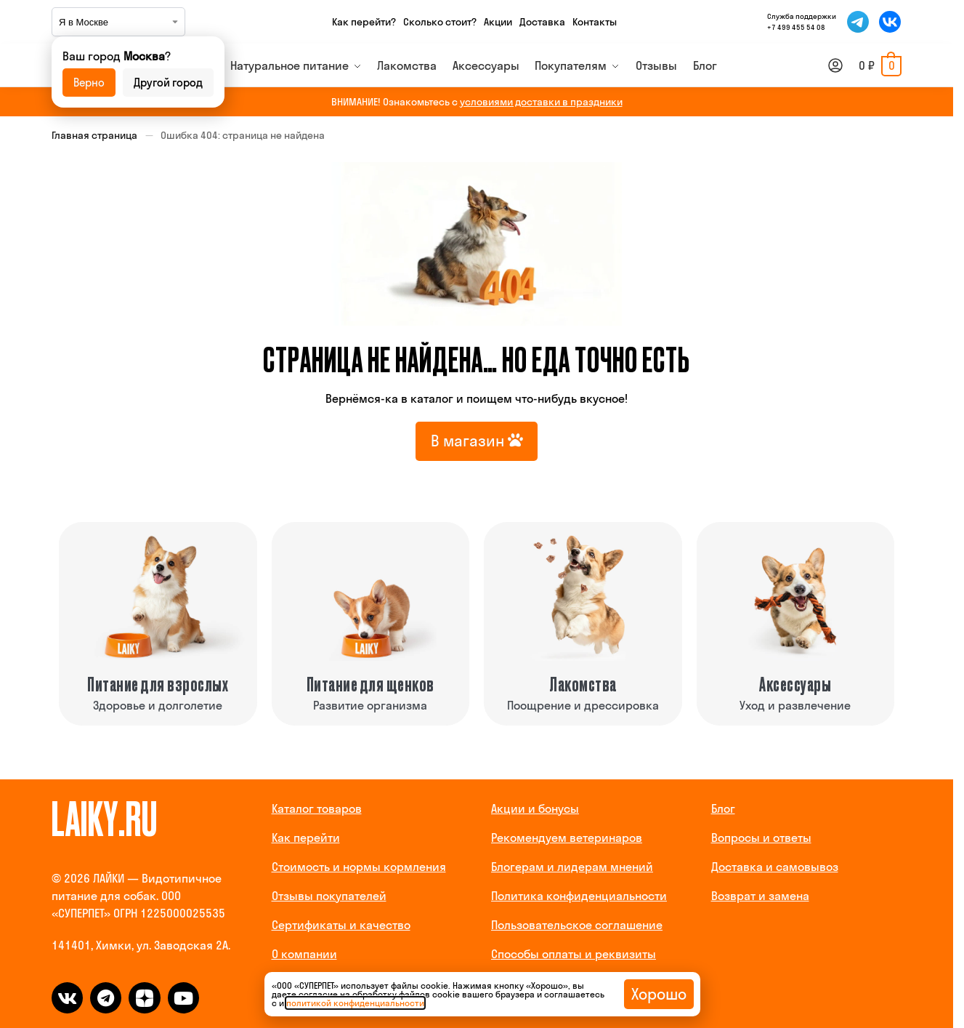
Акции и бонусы (535, 808)
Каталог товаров (317, 808)
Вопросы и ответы (761, 837)
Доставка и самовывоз (774, 866)
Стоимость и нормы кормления (359, 866)
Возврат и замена (760, 895)
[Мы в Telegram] (858, 21)
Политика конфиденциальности (579, 895)
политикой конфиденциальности (355, 1002)
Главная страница (94, 135)
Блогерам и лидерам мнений (572, 866)
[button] (880, 65)
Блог (723, 808)
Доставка (542, 21)
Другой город (168, 82)
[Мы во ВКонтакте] (890, 21)
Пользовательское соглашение (577, 924)
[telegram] (105, 997)
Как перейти (306, 837)
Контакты (594, 21)
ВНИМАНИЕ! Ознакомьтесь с (477, 101)
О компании (304, 954)
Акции (498, 21)
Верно (89, 82)
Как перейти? (364, 21)
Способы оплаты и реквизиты (573, 954)
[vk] (67, 997)
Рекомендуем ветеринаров (566, 837)
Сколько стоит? (440, 21)
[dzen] (144, 997)
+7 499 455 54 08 (796, 27)
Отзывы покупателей (329, 895)
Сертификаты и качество (341, 924)
